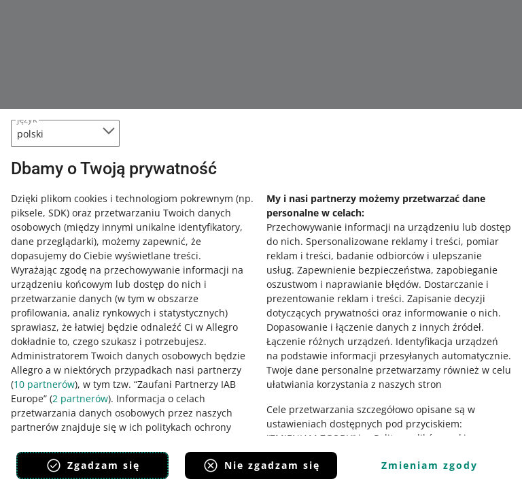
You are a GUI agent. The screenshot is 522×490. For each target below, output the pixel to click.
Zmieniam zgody (429, 465)
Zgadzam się (93, 465)
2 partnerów (80, 398)
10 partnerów (44, 384)
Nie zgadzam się (261, 465)
